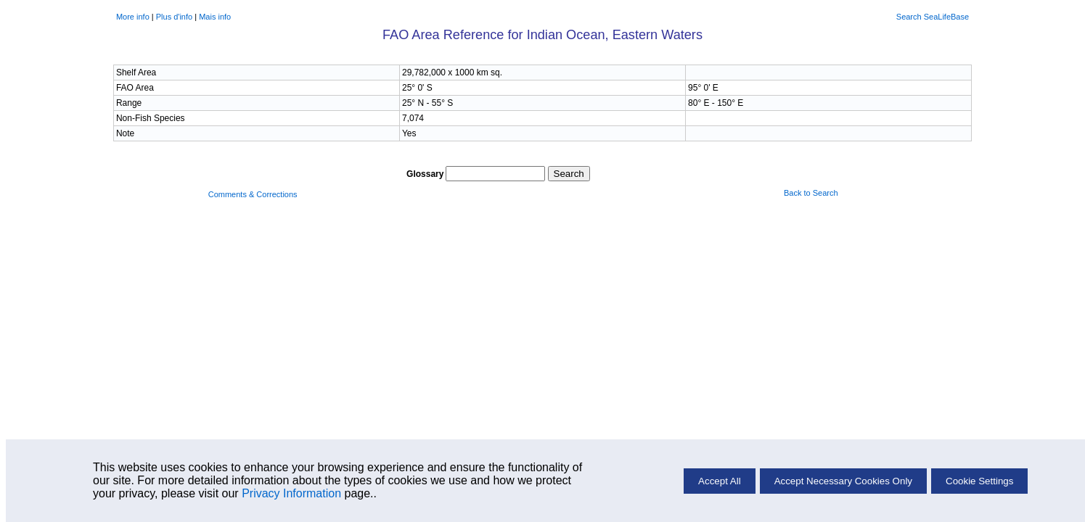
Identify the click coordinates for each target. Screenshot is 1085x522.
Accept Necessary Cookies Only (843, 481)
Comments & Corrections (253, 194)
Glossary (424, 174)
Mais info (215, 16)
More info (133, 16)
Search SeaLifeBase (932, 16)
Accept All (719, 481)
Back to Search (811, 192)
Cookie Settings (979, 481)
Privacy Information (291, 493)
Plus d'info (174, 16)
